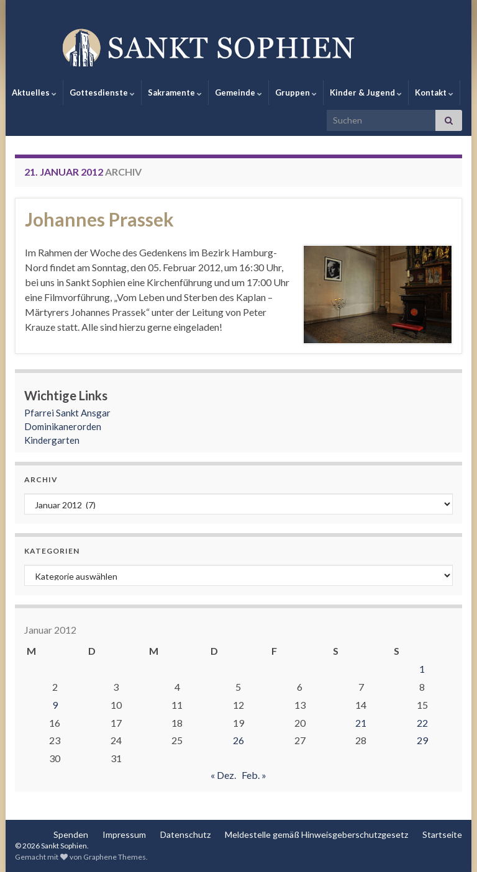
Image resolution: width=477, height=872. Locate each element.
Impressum (124, 834)
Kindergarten (52, 440)
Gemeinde (238, 92)
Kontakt (434, 92)
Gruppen (296, 92)
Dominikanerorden (62, 426)
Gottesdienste (102, 92)
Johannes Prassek (99, 219)
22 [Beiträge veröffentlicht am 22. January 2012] (422, 723)
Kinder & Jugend (366, 92)
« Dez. (223, 775)
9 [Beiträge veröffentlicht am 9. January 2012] (55, 705)
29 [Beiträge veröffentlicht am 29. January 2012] (422, 740)
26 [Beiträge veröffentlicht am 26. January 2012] (238, 740)
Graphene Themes (114, 856)
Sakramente (175, 92)
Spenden (70, 834)
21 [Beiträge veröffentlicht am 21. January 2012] (360, 723)
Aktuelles (34, 92)
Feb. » (254, 775)
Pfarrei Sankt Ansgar (67, 412)
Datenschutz (185, 834)
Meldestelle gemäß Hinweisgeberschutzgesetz (316, 834)
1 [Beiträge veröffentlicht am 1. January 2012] (422, 669)
